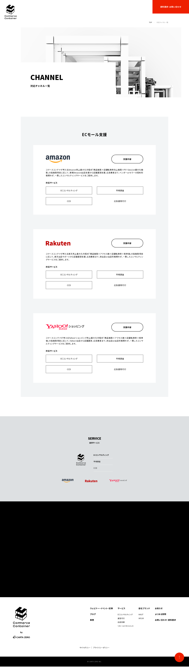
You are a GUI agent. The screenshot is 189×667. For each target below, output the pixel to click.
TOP (150, 22)
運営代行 (121, 619)
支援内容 (127, 163)
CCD (69, 205)
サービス (79, 6)
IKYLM (141, 619)
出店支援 (121, 622)
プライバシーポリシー (101, 648)
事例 (91, 6)
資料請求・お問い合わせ (170, 6)
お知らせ (128, 6)
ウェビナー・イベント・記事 (59, 6)
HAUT (141, 615)
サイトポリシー (85, 648)
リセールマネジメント (126, 626)
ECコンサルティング (69, 194)
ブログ (118, 6)
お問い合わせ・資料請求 (165, 620)
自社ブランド (103, 6)
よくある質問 (142, 6)
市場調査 (120, 194)
